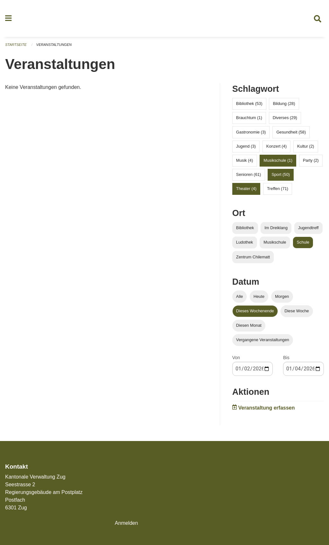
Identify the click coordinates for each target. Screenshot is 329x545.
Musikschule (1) (277, 160)
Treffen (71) (277, 188)
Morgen (282, 296)
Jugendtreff (308, 228)
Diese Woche (297, 310)
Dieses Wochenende (255, 310)
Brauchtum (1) (249, 118)
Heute (258, 296)
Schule (303, 242)
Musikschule (274, 242)
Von (236, 357)
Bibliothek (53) (249, 103)
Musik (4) (244, 160)
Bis (286, 357)
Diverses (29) (285, 118)
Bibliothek (245, 228)
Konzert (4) (276, 146)
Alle (239, 296)
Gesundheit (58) (291, 132)
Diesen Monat (249, 325)
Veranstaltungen (54, 45)
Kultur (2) (305, 146)
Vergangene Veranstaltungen (262, 340)
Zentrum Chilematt (253, 257)
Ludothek (244, 242)
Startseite (16, 45)
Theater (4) (246, 188)
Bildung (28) (284, 103)
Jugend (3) (246, 146)
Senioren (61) (248, 174)
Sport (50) (280, 174)
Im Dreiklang (276, 228)
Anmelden (126, 523)
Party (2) (311, 160)
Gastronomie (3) (251, 132)
